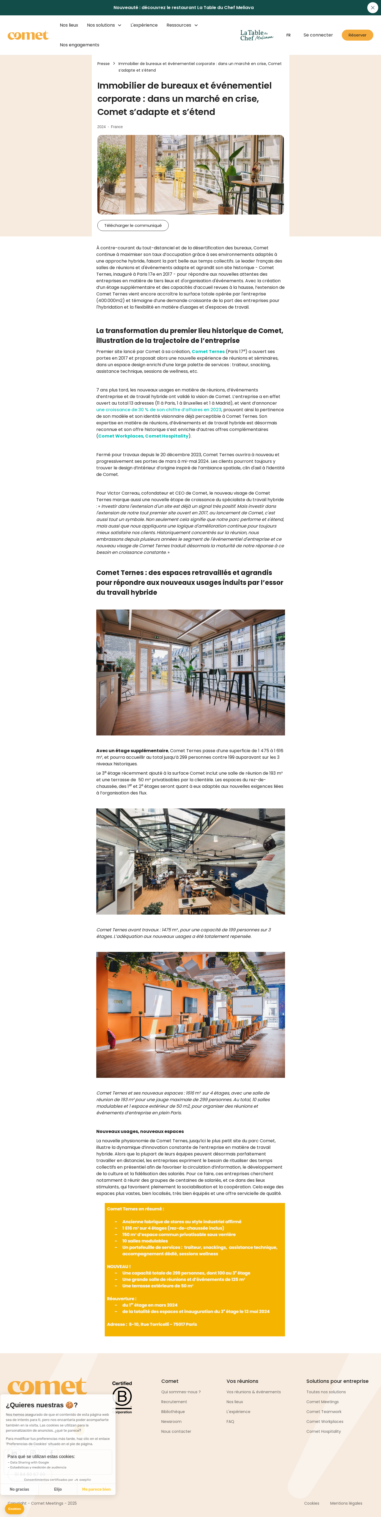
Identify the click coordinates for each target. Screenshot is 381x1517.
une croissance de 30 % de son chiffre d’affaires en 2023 (158, 410)
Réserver (357, 35)
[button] (14, 1509)
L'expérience (144, 25)
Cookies (311, 1503)
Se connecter (318, 35)
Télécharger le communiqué (133, 225)
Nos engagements (79, 45)
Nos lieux (69, 25)
